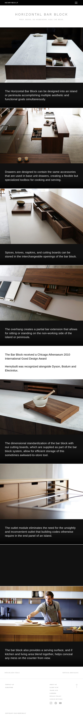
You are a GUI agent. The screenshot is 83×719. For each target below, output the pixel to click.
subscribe (9, 687)
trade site (54, 690)
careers (53, 693)
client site (54, 687)
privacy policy (55, 696)
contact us (9, 684)
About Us (53, 684)
